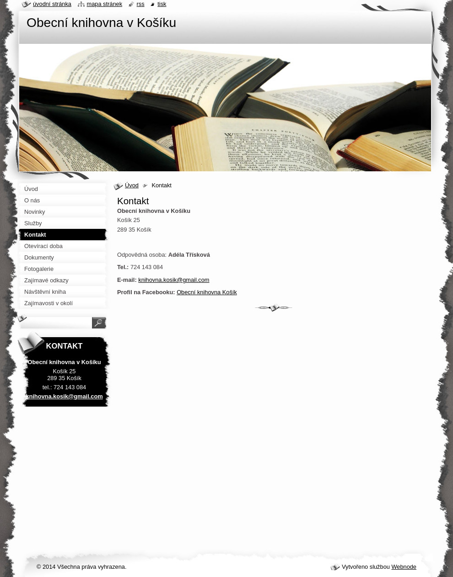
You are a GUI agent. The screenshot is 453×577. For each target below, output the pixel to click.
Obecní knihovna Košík (207, 292)
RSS (141, 3)
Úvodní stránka (52, 3)
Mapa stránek (105, 3)
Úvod (132, 185)
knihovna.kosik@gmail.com (173, 279)
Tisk (161, 3)
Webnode (403, 566)
